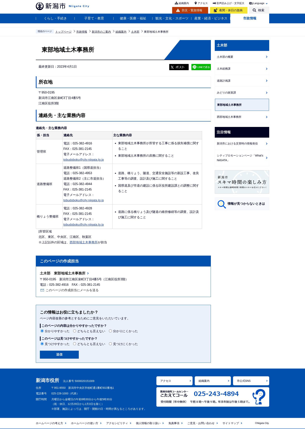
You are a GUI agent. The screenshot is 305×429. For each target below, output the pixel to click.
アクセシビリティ (117, 423)
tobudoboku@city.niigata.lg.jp (83, 159)
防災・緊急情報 (192, 10)
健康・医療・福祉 (133, 18)
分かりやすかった (57, 331)
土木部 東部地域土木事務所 (62, 273)
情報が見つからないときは (246, 203)
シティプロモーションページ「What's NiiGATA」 (240, 158)
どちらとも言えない (91, 331)
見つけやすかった (57, 344)
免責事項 (173, 423)
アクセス (203, 3)
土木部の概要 (225, 56)
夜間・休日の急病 (231, 10)
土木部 (135, 31)
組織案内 (184, 3)
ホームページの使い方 (84, 423)
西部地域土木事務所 (84, 242)
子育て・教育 (94, 18)
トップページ (63, 31)
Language (258, 3)
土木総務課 (224, 68)
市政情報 (249, 18)
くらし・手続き (55, 18)
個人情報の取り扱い (148, 423)
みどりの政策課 (226, 92)
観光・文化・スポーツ (171, 18)
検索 (261, 10)
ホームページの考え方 (49, 423)
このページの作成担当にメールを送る (72, 290)
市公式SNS (244, 380)
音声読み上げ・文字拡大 (230, 3)
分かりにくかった (125, 331)
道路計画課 (224, 80)
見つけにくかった (125, 344)
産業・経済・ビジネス (210, 18)
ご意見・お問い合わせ (201, 423)
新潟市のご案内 (101, 31)
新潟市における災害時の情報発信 (237, 143)
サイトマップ (231, 423)
